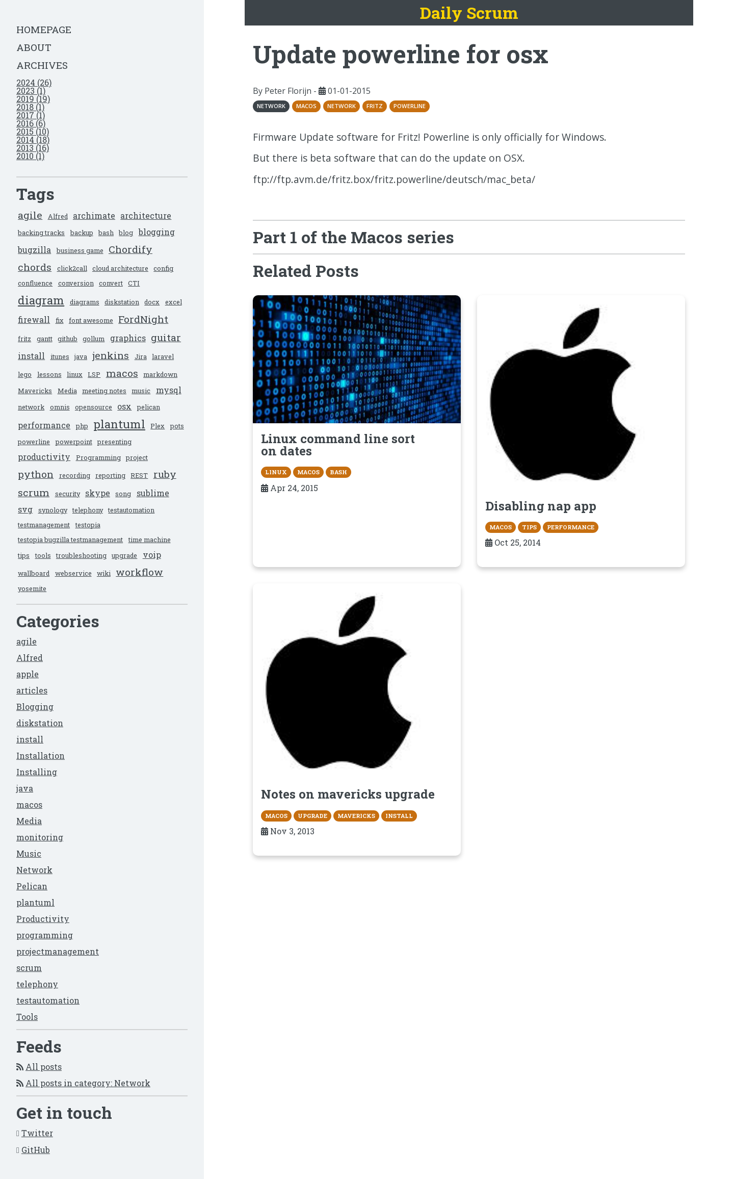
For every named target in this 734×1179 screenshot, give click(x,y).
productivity (44, 456)
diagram (41, 300)
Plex (157, 426)
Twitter (37, 1132)
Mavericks (35, 391)
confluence (35, 283)
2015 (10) (32, 131)
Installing (36, 771)
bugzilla (34, 249)
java (80, 356)
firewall (34, 319)
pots (177, 426)
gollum (93, 339)
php (82, 426)
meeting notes (104, 391)
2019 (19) (33, 98)
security (67, 494)
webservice (73, 573)
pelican (148, 407)
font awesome (91, 320)
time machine (149, 539)
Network (34, 869)
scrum (33, 492)
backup (81, 232)
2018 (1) (30, 106)
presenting (114, 442)
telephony (87, 510)
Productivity (42, 918)
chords (34, 267)
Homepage (43, 29)
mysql (168, 390)
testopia (87, 525)
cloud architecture (120, 268)
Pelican (31, 886)
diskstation (121, 302)
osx (124, 406)
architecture (145, 215)
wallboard (33, 573)
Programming (98, 457)
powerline (34, 442)
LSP (94, 374)
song (123, 494)
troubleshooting (81, 555)
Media (67, 391)
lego (25, 374)
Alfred (58, 216)
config (163, 268)
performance (44, 425)
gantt (45, 339)
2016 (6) (30, 123)
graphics (128, 337)
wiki (104, 573)
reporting (110, 475)
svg (25, 509)
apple (27, 674)
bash (106, 232)
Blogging (35, 706)
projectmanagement (57, 951)
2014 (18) (32, 139)
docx (152, 302)
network (31, 407)
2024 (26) (33, 82)
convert (111, 283)
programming (44, 935)
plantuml (119, 424)
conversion (76, 283)
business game (80, 250)
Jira (141, 356)
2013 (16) (32, 147)
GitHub (35, 1149)
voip (152, 554)
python (36, 474)
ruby (164, 474)
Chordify (130, 249)
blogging (157, 231)
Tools (27, 1016)
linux (75, 374)
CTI (134, 283)
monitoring (39, 837)
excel (173, 302)
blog (126, 232)
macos (122, 373)
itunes (59, 356)
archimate (94, 215)
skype (97, 493)
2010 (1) (30, 155)
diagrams (84, 302)
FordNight (143, 319)
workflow (139, 572)
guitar (166, 337)
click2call (72, 268)
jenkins (110, 355)
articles (31, 690)
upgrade (124, 555)
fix (60, 320)
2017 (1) (30, 115)
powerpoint (74, 442)
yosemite (32, 588)
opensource (93, 407)
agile (30, 215)
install (31, 355)
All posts (43, 1066)
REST (139, 475)
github (67, 339)
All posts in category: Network (87, 1083)
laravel (163, 356)
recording (74, 475)
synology (52, 510)
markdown (160, 374)
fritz (24, 339)
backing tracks (41, 232)
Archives (42, 65)
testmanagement (44, 525)
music (141, 391)
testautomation (131, 510)
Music (28, 853)
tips (24, 555)
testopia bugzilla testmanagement (70, 539)
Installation (40, 755)
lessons (49, 374)
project (137, 457)
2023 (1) (30, 90)
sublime (153, 493)
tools (43, 555)
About (33, 47)
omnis (60, 407)
